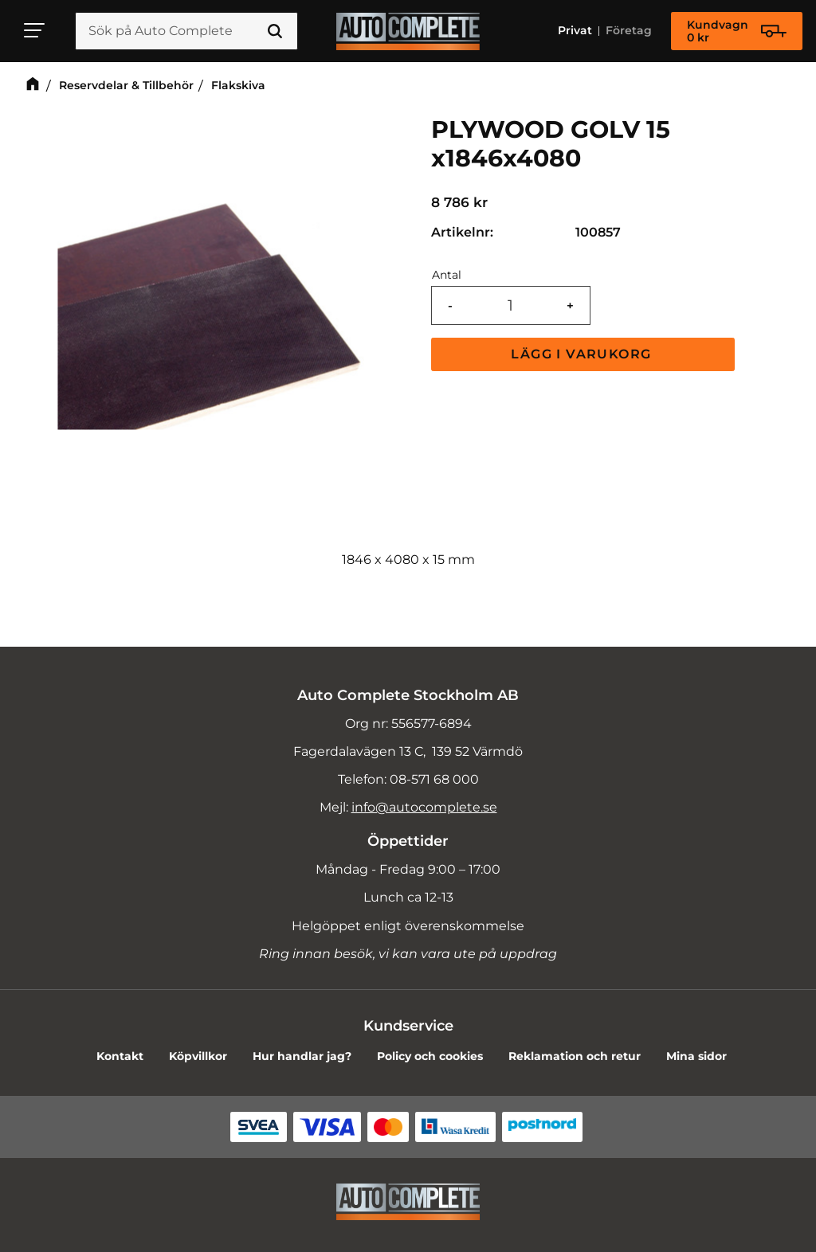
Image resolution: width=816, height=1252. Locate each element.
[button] (35, 30)
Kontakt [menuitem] (119, 1056)
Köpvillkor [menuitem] (198, 1056)
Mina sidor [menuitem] (696, 1056)
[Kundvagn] (736, 31)
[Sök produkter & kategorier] (186, 31)
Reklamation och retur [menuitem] (574, 1056)
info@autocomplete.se (424, 807)
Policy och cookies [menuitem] (430, 1056)
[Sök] (275, 31)
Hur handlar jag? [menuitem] (302, 1056)
